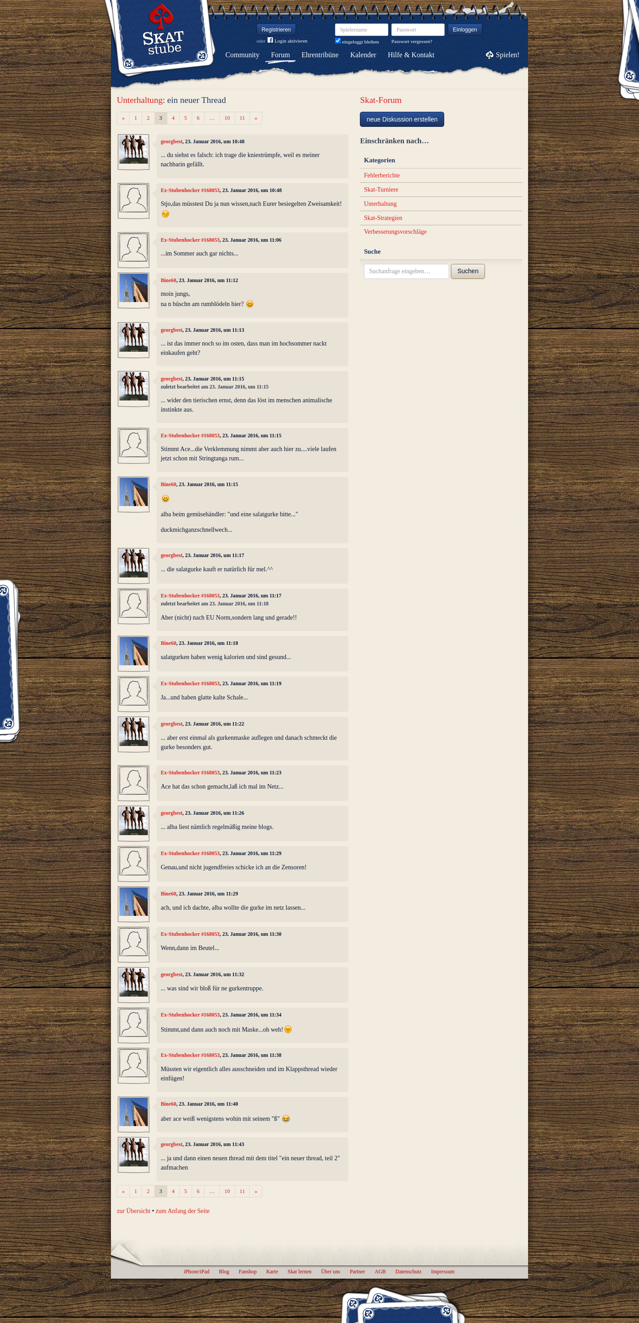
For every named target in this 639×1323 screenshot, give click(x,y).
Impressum (442, 1271)
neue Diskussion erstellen (402, 119)
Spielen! (508, 55)
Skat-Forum (381, 100)
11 (242, 118)
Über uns (330, 1271)
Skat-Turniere (381, 189)
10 (227, 118)
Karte (272, 1271)
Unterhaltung (139, 100)
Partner (357, 1271)
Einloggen (465, 30)
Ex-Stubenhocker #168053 (190, 190)
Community (242, 55)
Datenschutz (408, 1271)
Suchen (468, 271)
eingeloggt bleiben (357, 41)
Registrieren (276, 30)
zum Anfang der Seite (183, 1211)
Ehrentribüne (320, 55)
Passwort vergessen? (411, 41)
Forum (280, 55)
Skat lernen (300, 1271)
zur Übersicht (133, 1211)
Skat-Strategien (383, 218)
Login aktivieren (288, 41)
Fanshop (247, 1271)
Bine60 (168, 280)
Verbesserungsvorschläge (395, 231)
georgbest (171, 141)
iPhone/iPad (196, 1271)
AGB (380, 1271)
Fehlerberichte (382, 175)
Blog (224, 1271)
